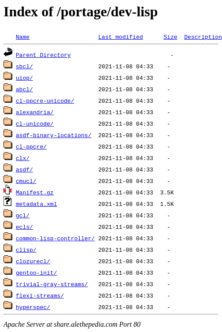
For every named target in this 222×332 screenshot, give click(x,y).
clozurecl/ (33, 261)
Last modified (120, 37)
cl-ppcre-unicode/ (45, 100)
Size (170, 37)
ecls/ (24, 227)
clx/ (23, 158)
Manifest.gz (35, 192)
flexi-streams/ (40, 295)
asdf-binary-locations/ (54, 135)
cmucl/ (26, 181)
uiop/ (24, 78)
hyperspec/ (33, 307)
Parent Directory (43, 55)
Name (23, 37)
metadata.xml (36, 204)
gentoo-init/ (36, 272)
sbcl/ (24, 66)
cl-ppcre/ (31, 146)
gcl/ (23, 215)
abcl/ (24, 89)
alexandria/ (35, 112)
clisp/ (26, 250)
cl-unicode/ (35, 123)
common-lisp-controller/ (55, 238)
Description (203, 37)
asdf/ (24, 169)
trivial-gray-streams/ (52, 284)
